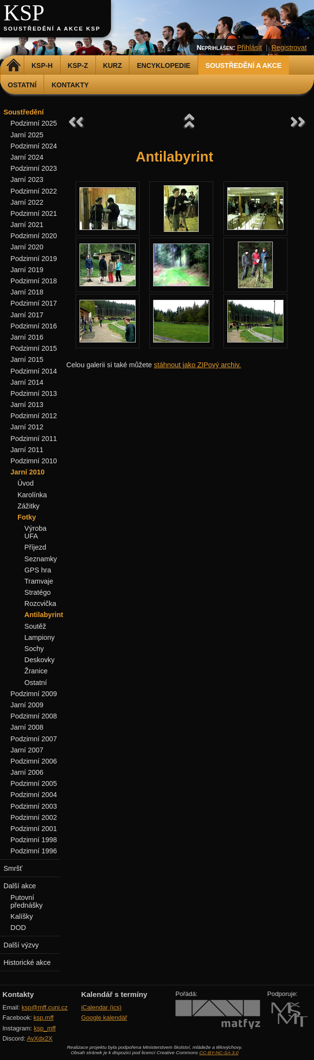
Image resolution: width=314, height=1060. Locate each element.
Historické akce (27, 962)
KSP (24, 12)
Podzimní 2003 (34, 806)
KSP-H (42, 65)
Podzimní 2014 (34, 371)
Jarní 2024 (27, 157)
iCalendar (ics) (101, 1007)
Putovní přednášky (27, 901)
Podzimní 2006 (34, 761)
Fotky (26, 517)
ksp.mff (43, 1017)
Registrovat (289, 47)
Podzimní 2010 (34, 461)
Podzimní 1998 (34, 840)
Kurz (112, 65)
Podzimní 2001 (34, 828)
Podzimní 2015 (34, 348)
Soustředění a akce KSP (51, 29)
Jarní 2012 (27, 427)
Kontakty (70, 85)
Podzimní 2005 (34, 783)
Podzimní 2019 (34, 258)
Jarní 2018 (27, 292)
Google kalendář (104, 1017)
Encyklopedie (163, 65)
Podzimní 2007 (34, 739)
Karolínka (32, 495)
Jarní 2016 (27, 337)
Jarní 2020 (27, 247)
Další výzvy (21, 945)
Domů (13, 65)
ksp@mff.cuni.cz (45, 1007)
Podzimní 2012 (34, 416)
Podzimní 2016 (34, 326)
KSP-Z (78, 65)
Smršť (12, 868)
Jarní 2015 (27, 359)
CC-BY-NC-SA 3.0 (218, 1052)
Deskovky (39, 660)
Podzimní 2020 (34, 236)
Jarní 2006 (27, 772)
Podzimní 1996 (34, 851)
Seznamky (40, 559)
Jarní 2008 (27, 727)
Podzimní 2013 (34, 393)
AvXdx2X (39, 1038)
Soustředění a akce (243, 65)
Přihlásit (249, 47)
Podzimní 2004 (34, 795)
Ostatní (22, 85)
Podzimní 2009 (34, 694)
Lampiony (39, 637)
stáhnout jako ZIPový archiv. (197, 365)
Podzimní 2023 (34, 168)
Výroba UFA (35, 532)
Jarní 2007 (27, 750)
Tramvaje (38, 581)
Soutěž (35, 626)
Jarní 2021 (27, 224)
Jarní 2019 (27, 270)
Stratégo (37, 592)
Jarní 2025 (27, 135)
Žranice (35, 671)
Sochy (34, 648)
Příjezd (35, 547)
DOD (18, 927)
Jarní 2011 (27, 450)
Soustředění (23, 112)
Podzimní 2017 (34, 303)
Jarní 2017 (27, 315)
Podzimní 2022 (34, 191)
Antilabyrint (43, 615)
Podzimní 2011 (34, 438)
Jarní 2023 (27, 179)
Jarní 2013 (27, 404)
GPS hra (37, 570)
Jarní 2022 (27, 202)
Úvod (25, 483)
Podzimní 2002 (34, 817)
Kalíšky (22, 916)
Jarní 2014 (27, 382)
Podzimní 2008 (34, 716)
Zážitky (28, 506)
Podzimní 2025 (34, 123)
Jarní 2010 (28, 472)
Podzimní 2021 (34, 213)
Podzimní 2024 (34, 146)
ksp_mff (45, 1028)
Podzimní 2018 (34, 281)
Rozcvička (40, 603)
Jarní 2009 (27, 705)
